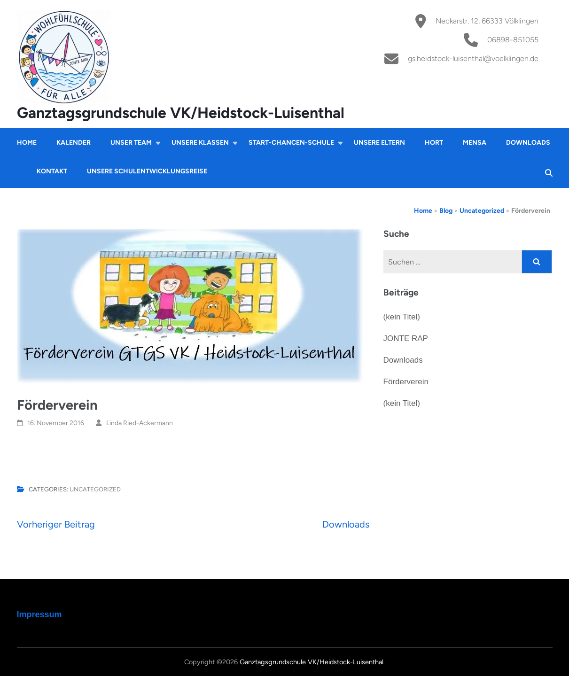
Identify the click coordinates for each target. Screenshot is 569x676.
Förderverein (406, 381)
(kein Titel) (401, 316)
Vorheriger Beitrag (56, 524)
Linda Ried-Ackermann (139, 423)
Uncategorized (95, 489)
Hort (434, 143)
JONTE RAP (405, 338)
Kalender (73, 143)
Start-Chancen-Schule (291, 143)
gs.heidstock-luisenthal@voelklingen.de (473, 58)
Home (27, 143)
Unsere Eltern (379, 143)
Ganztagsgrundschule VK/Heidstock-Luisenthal (180, 113)
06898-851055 (512, 39)
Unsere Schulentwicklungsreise (147, 171)
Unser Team (131, 143)
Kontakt (52, 171)
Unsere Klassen (200, 143)
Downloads (528, 143)
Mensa (474, 143)
